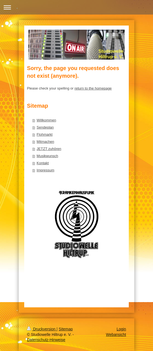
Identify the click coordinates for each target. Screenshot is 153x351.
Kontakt (43, 163)
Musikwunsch (47, 156)
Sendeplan (45, 127)
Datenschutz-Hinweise (46, 340)
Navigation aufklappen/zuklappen (76, 7)
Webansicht (116, 334)
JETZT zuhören (49, 149)
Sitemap (66, 329)
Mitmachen (45, 142)
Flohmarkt (45, 134)
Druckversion (41, 329)
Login (121, 329)
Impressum (45, 170)
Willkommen (46, 120)
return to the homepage (93, 88)
